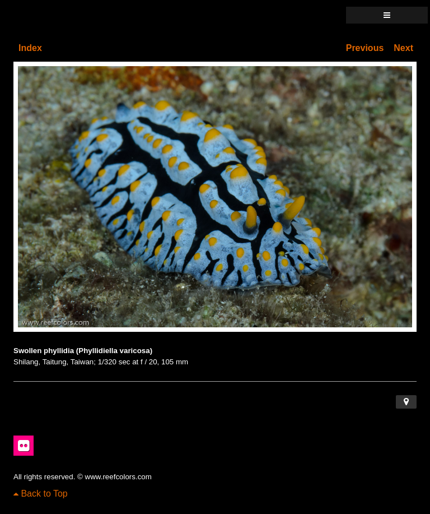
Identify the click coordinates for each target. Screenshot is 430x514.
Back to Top (40, 493)
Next (403, 48)
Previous (365, 48)
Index (30, 48)
